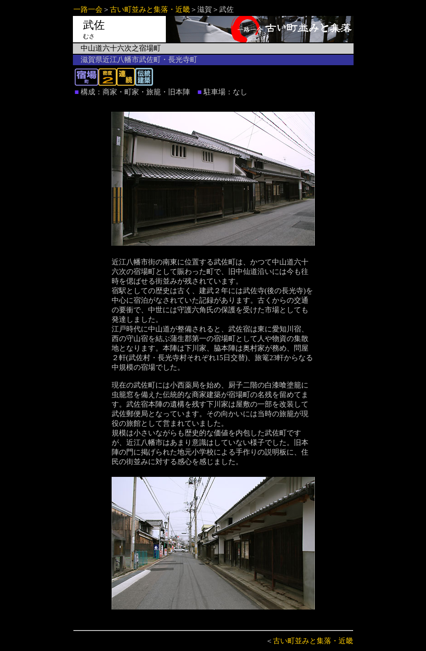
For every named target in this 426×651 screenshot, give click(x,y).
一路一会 (88, 9)
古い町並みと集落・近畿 (150, 9)
